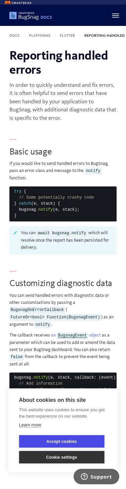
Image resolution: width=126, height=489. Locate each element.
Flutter (68, 35)
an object (76, 335)
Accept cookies (61, 441)
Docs (14, 35)
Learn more (30, 424)
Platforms (40, 35)
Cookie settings (61, 457)
